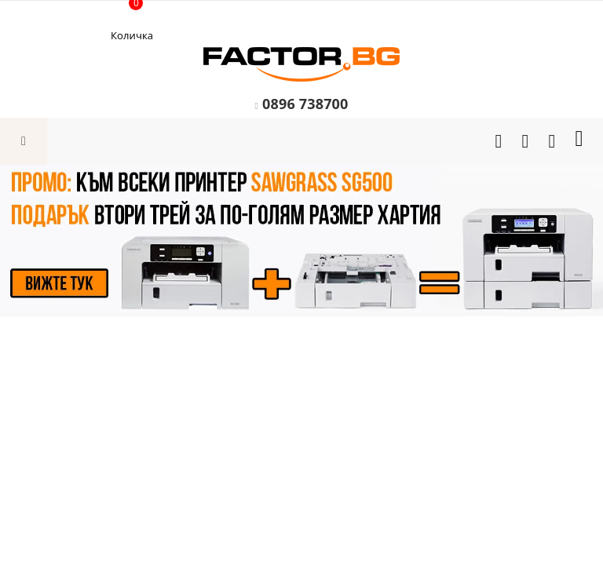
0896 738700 (305, 103)
